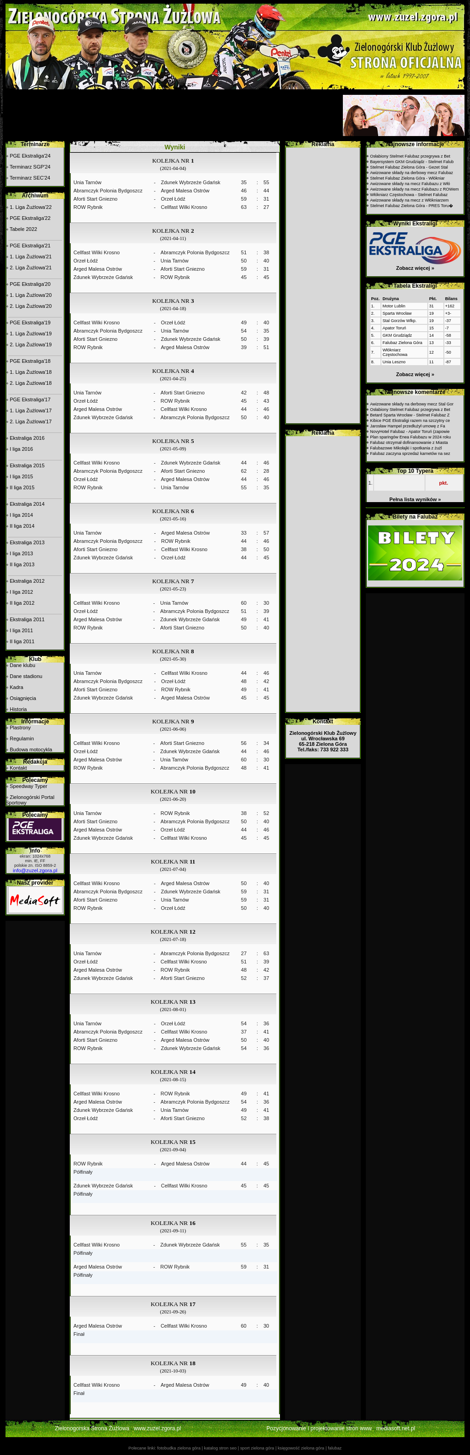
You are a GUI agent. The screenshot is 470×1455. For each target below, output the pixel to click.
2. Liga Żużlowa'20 (30, 306)
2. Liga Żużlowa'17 (30, 421)
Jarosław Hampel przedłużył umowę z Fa (407, 426)
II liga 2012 (22, 603)
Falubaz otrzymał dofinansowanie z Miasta (409, 442)
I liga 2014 (21, 515)
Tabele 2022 (23, 229)
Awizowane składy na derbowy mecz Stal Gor (411, 404)
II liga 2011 (22, 641)
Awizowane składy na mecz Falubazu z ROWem (414, 189)
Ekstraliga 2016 (27, 438)
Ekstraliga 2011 (27, 619)
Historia (18, 709)
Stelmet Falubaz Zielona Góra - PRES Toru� (411, 205)
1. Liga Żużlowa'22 (30, 207)
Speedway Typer (28, 786)
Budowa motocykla (31, 749)
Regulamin (22, 738)
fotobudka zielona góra (178, 1448)
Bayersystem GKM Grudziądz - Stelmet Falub (411, 161)
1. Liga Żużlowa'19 (30, 333)
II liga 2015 (22, 487)
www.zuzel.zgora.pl (157, 1428)
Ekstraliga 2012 (27, 581)
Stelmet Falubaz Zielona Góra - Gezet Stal (409, 167)
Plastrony (20, 727)
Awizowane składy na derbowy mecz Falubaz (411, 172)
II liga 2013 (22, 564)
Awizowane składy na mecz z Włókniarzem (409, 200)
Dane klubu (22, 665)
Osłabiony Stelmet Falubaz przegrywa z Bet (410, 156)
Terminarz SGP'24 (30, 167)
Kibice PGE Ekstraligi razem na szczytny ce (410, 420)
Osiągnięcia (23, 698)
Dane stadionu (26, 676)
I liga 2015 (21, 476)
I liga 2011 (21, 630)
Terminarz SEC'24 (30, 178)
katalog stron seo (220, 1448)
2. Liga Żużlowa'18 (30, 383)
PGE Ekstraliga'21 (30, 245)
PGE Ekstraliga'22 (30, 218)
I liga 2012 (21, 592)
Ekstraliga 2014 (27, 504)
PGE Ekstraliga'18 (30, 361)
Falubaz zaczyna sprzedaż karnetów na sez (410, 453)
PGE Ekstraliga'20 (30, 284)
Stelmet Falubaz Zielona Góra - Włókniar (407, 178)
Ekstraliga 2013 (27, 542)
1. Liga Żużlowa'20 (30, 295)
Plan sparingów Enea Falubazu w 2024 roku (410, 437)
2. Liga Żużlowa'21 (30, 267)
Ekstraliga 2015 (27, 465)
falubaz (334, 1448)
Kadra (16, 687)
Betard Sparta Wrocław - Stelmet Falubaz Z (409, 415)
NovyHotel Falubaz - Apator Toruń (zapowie (409, 431)
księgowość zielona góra (301, 1448)
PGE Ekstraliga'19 (30, 322)
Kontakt (18, 768)
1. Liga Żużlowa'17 (30, 410)
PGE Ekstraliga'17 (30, 399)
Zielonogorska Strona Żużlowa (92, 1428)
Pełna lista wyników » (415, 499)
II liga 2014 (22, 526)
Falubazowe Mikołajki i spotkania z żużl (406, 448)
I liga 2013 (21, 553)
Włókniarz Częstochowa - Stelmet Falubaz (409, 194)
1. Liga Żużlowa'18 (30, 372)
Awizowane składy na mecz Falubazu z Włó (410, 183)
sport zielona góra (257, 1448)
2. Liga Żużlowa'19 (30, 344)
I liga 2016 (21, 449)
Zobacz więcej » (415, 268)
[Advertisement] (173, 115)
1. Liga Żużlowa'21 (30, 256)
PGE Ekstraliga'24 (30, 156)
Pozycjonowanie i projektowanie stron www (319, 1428)
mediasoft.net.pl (395, 1428)
